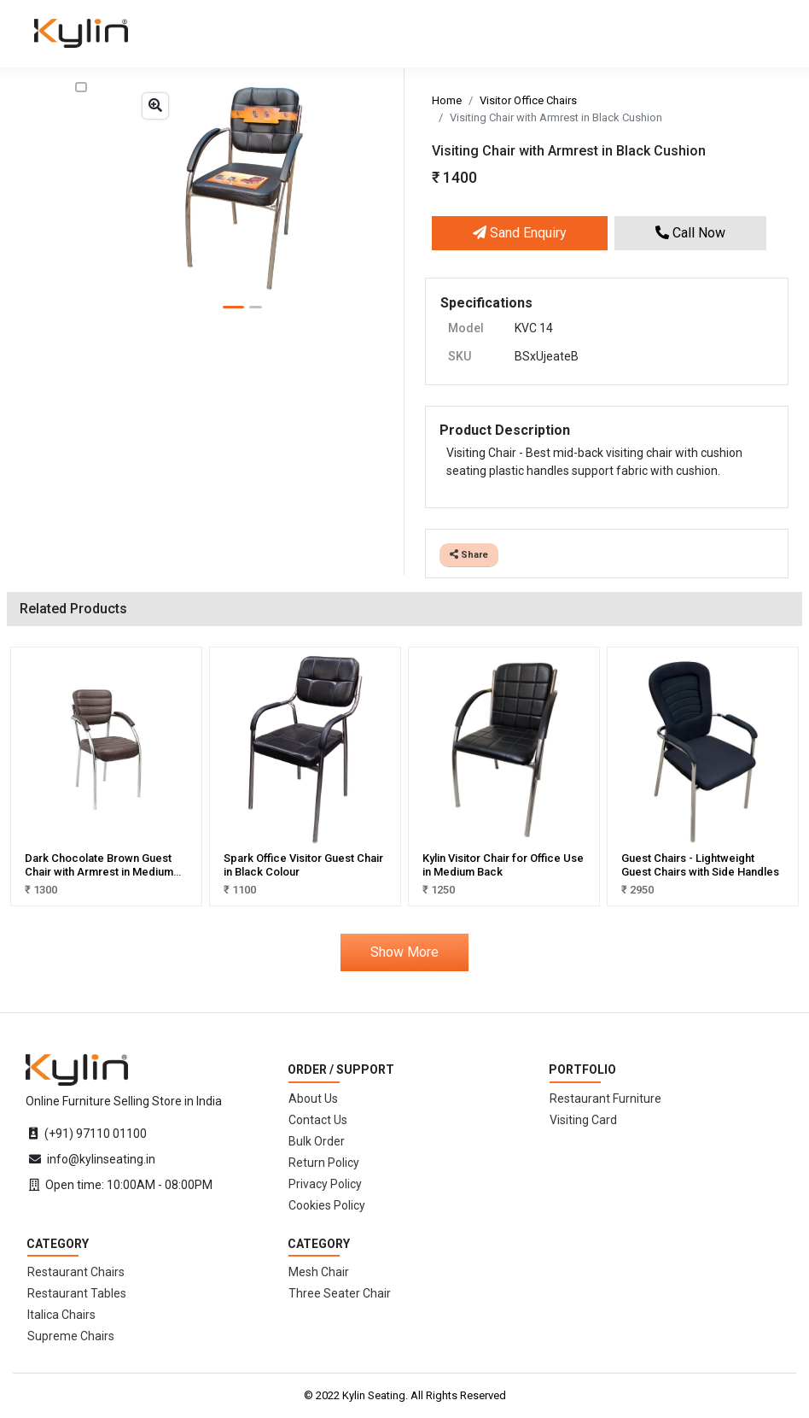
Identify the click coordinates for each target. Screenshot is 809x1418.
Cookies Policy (326, 1205)
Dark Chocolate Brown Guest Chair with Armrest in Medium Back (99, 871)
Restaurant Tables (76, 1293)
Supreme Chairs (70, 1336)
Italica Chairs (61, 1314)
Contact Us (317, 1120)
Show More (404, 952)
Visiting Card (583, 1120)
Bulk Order (316, 1141)
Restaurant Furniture (605, 1098)
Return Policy (323, 1162)
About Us (313, 1098)
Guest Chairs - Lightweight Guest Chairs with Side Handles (700, 865)
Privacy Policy (325, 1184)
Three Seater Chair (339, 1293)
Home (447, 100)
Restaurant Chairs (76, 1272)
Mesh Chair (318, 1272)
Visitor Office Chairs (528, 100)
